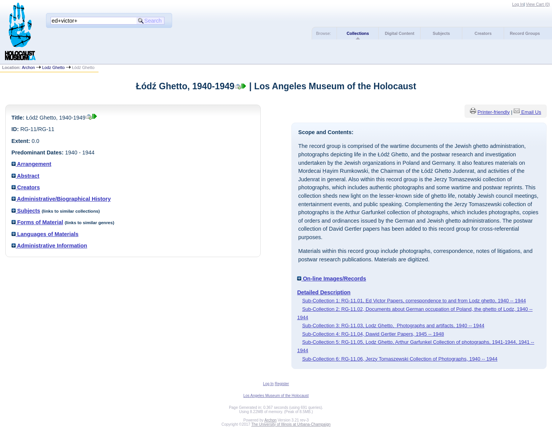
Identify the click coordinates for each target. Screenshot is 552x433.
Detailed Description (323, 292)
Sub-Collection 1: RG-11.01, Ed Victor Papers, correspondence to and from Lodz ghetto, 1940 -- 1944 (414, 300)
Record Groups (525, 33)
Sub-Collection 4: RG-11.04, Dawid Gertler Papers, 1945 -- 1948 (373, 334)
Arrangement (31, 164)
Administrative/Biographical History (61, 199)
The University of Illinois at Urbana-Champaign (291, 424)
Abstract (25, 176)
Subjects (441, 33)
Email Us (531, 112)
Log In (518, 4)
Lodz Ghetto (53, 67)
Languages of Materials (45, 234)
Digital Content (399, 33)
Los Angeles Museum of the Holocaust (276, 396)
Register (282, 384)
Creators (483, 33)
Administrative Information (49, 246)
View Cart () (538, 4)
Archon (28, 67)
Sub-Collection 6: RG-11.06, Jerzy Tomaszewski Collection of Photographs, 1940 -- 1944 (400, 359)
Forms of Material (37, 222)
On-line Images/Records (331, 279)
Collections (358, 33)
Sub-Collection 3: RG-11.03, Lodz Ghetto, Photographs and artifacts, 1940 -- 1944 (393, 325)
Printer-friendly (493, 112)
